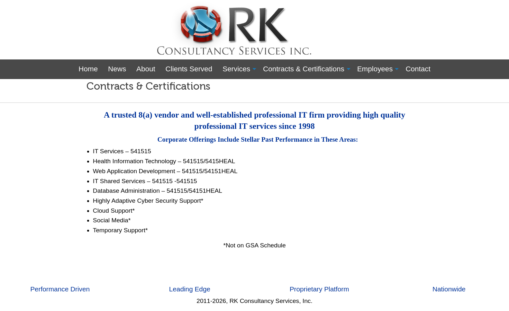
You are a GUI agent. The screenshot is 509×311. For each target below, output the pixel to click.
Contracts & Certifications (148, 86)
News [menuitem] (117, 69)
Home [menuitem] (88, 69)
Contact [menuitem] (417, 69)
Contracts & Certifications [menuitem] (303, 69)
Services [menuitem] (236, 69)
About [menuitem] (145, 69)
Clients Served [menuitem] (189, 69)
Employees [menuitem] (375, 69)
